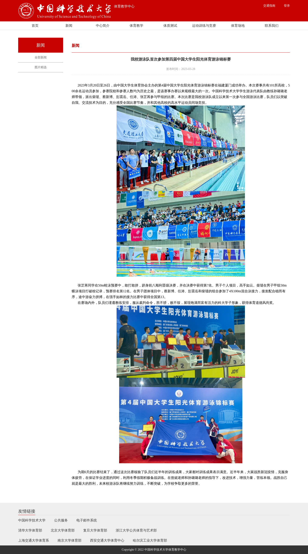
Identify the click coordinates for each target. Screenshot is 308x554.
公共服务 (61, 520)
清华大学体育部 (30, 530)
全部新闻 (41, 57)
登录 (287, 5)
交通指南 (269, 5)
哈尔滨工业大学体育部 (150, 540)
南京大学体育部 (69, 540)
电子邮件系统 (86, 520)
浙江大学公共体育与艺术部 (136, 530)
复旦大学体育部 (95, 530)
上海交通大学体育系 (33, 540)
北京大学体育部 (63, 530)
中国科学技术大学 (32, 520)
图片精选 (41, 67)
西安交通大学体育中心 (107, 540)
